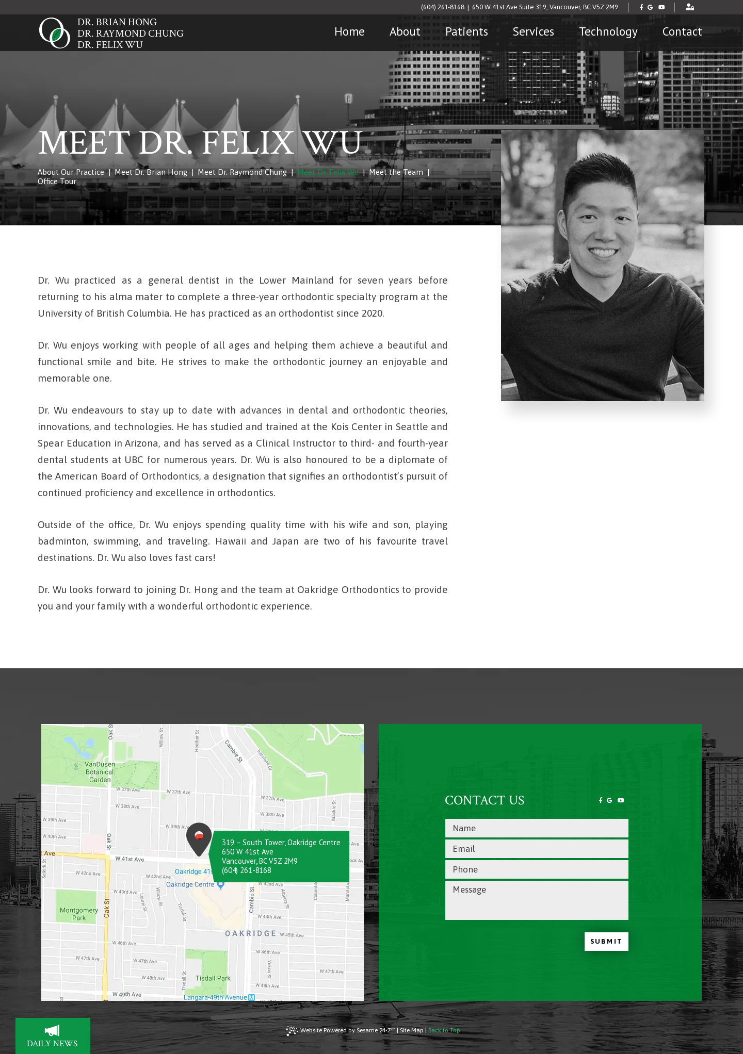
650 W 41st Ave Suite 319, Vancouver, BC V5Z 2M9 (545, 7)
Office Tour (57, 181)
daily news (58, 1037)
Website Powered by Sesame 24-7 (340, 1031)
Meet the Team (396, 172)
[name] (536, 828)
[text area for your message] (536, 900)
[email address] (536, 848)
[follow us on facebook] (641, 7)
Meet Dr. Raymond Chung (242, 172)
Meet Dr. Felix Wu (328, 172)
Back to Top (444, 1030)
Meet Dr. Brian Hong (151, 172)
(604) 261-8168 (442, 7)
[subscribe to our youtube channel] (662, 7)
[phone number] (536, 869)
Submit (606, 941)
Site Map (412, 1030)
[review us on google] (650, 7)
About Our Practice (71, 172)
